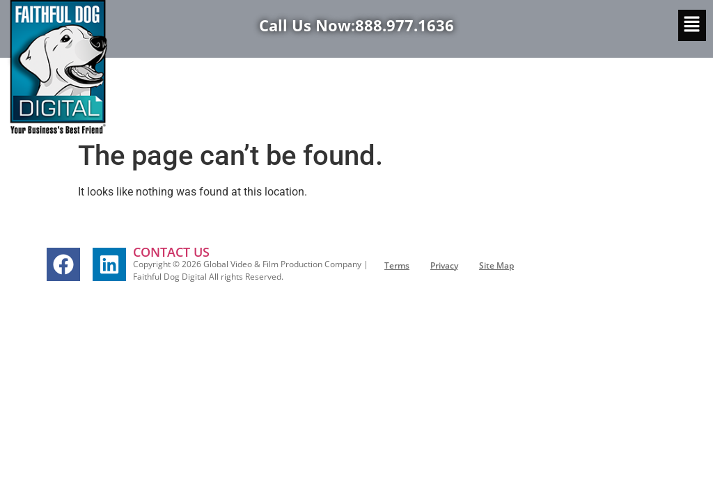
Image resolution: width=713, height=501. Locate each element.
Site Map (496, 265)
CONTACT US (171, 252)
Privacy (444, 265)
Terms (396, 265)
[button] (692, 25)
